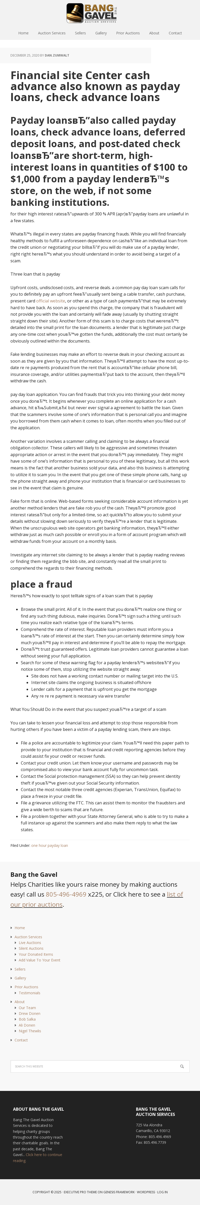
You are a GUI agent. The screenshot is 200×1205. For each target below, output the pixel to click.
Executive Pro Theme (80, 1192)
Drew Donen (29, 1013)
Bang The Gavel (100, 13)
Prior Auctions (26, 986)
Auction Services (28, 936)
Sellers (20, 969)
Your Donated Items (36, 954)
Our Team (27, 1007)
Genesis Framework (119, 1192)
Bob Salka (27, 1019)
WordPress (146, 1192)
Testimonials (29, 992)
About (20, 1001)
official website (50, 301)
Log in (162, 1192)
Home (20, 927)
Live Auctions (30, 942)
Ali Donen (27, 1025)
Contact (21, 1040)
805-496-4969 (66, 894)
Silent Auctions (31, 948)
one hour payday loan (49, 845)
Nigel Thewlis (30, 1030)
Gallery (20, 978)
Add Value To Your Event (39, 960)
